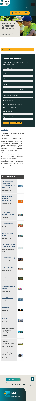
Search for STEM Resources (13, 108)
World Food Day (7, 224)
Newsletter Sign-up (18, 384)
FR (26, 13)
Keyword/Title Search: (10, 117)
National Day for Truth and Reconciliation (7, 198)
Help (4, 13)
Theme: (5, 84)
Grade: (5, 73)
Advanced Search (16, 123)
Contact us (29, 8)
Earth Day (5, 319)
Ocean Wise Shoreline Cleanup (8, 213)
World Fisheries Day (8, 258)
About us (10, 8)
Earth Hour (5, 307)
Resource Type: (7, 111)
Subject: (5, 79)
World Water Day (7, 298)
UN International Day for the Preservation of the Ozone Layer (8, 184)
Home (3, 8)
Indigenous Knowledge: (10, 95)
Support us (19, 8)
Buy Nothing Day (7, 267)
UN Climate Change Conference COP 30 (8, 245)
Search (6, 123)
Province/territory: (9, 68)
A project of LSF (13, 379)
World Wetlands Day (9, 277)
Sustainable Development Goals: (13, 90)
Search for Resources (9, 50)
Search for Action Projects (12, 101)
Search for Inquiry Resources (13, 104)
